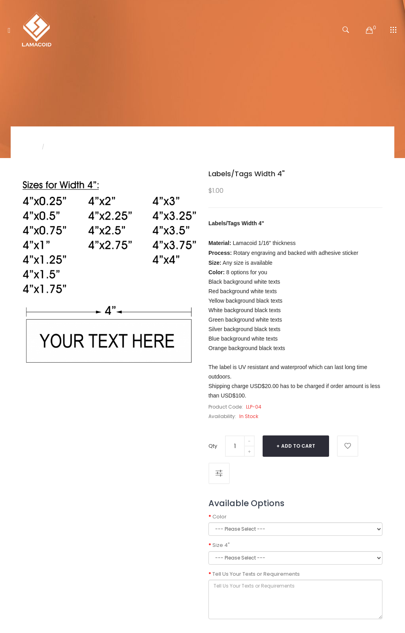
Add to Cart (298, 446)
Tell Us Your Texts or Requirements (256, 574)
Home (30, 146)
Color (219, 516)
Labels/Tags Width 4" (75, 146)
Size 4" (221, 545)
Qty (212, 446)
